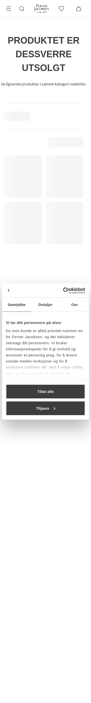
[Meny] (8, 9)
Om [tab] (74, 304)
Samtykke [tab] (17, 304)
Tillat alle (45, 391)
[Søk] (21, 9)
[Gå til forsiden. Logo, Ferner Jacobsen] (41, 8)
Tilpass (45, 408)
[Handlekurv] (78, 9)
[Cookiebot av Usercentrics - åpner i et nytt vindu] (64, 290)
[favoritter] (61, 9)
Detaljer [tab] (45, 304)
